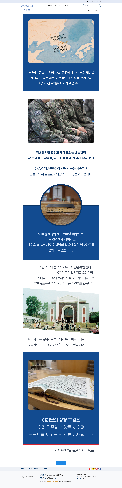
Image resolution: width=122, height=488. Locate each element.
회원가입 (93, 1)
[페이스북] (99, 469)
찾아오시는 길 (24, 468)
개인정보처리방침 (37, 468)
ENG (99, 1)
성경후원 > (90, 10)
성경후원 (50, 6)
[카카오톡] (93, 469)
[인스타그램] (90, 469)
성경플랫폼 (58, 6)
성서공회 (65, 6)
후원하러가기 (61, 463)
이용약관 (30, 468)
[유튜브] (96, 469)
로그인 (88, 1)
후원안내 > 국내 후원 (95, 10)
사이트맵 (45, 468)
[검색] (99, 6)
